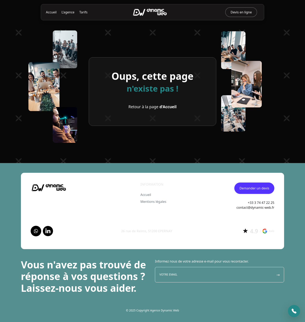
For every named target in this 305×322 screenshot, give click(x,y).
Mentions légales (153, 201)
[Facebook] (36, 231)
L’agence (68, 12)
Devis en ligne (241, 12)
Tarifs (83, 12)
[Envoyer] (278, 275)
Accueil (51, 12)
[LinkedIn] (48, 231)
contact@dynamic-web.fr (255, 207)
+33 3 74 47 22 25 (261, 202)
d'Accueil (167, 106)
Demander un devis (254, 188)
